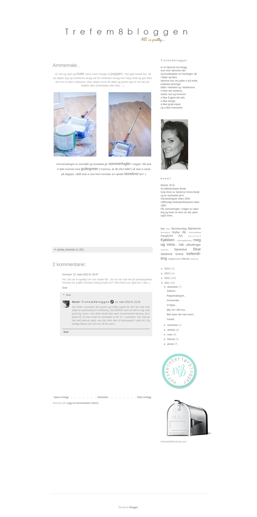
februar (171, 339)
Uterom (185, 258)
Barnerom (194, 228)
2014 (167, 268)
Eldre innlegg (144, 397)
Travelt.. (171, 319)
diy (184, 232)
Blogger (134, 507)
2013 (167, 273)
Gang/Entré (167, 235)
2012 (167, 278)
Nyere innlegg (61, 397)
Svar (64, 287)
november (173, 325)
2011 (167, 283)
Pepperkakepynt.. (176, 295)
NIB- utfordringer (190, 244)
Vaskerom (194, 259)
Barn (168, 229)
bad (163, 228)
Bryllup (176, 232)
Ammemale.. (173, 300)
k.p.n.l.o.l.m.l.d (194, 236)
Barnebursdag (179, 228)
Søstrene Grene (172, 254)
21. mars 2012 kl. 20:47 (85, 274)
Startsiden (102, 397)
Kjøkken (167, 240)
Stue (197, 249)
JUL (180, 235)
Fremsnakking (195, 232)
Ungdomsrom (174, 259)
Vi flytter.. (171, 305)
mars (170, 334)
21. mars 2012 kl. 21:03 (127, 302)
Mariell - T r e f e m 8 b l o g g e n (90, 302)
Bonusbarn (165, 232)
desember (173, 287)
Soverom (164, 250)
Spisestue (180, 249)
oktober (171, 330)
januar (171, 344)
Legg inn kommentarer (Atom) (82, 403)
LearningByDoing (184, 240)
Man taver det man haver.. (181, 314)
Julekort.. (171, 291)
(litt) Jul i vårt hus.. (176, 309)
